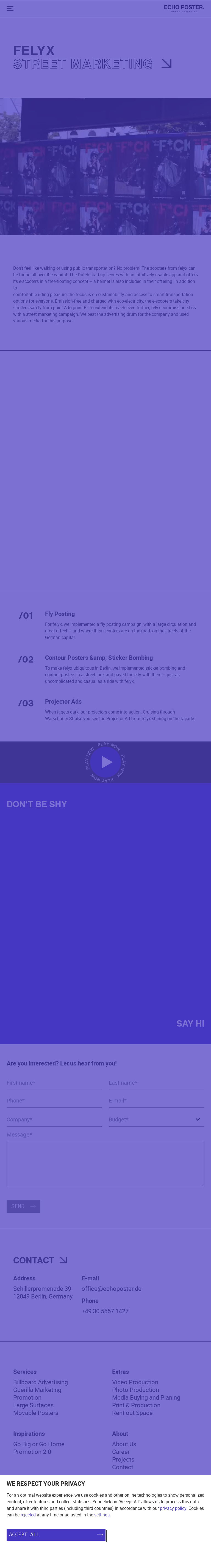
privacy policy (173, 1508)
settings (102, 1515)
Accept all (56, 1534)
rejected (28, 1515)
